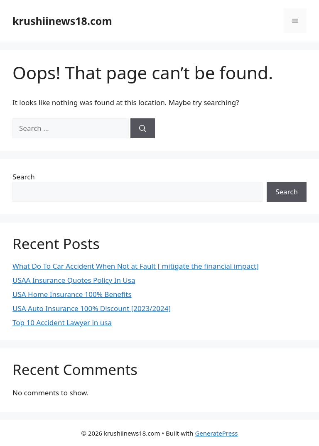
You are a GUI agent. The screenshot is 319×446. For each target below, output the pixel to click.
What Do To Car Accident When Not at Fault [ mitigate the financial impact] (135, 266)
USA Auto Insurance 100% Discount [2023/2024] (91, 308)
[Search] (142, 128)
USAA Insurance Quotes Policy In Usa (73, 280)
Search (23, 176)
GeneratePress (216, 433)
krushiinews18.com (62, 21)
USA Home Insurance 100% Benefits (72, 294)
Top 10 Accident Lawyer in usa (62, 322)
